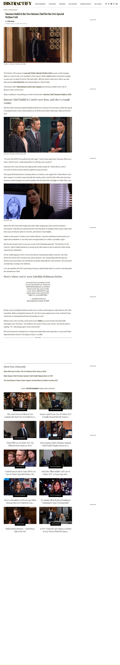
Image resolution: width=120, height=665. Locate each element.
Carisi (48, 76)
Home (5, 9)
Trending (62, 4)
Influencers (73, 4)
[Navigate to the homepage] (17, 3)
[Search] (106, 3)
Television (52, 4)
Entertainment (40, 4)
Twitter (40, 321)
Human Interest (85, 4)
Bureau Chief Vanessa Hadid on (57, 94)
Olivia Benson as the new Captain (28, 87)
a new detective (18, 82)
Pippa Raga (10, 21)
